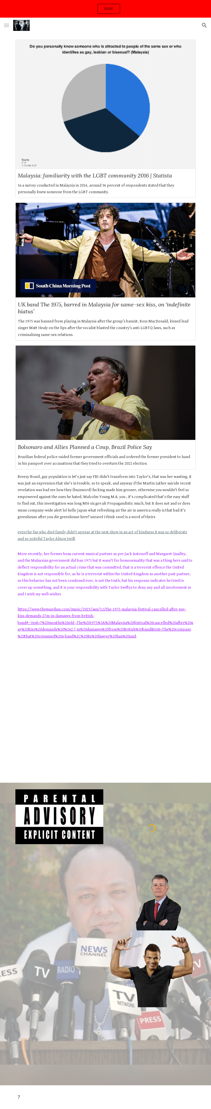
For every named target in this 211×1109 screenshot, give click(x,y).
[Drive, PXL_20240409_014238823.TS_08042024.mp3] (151, 1045)
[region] (105, 9)
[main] (105, 562)
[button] (6, 25)
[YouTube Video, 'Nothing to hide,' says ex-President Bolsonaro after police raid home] (105, 714)
